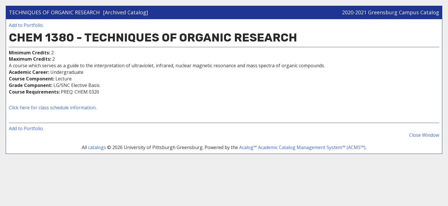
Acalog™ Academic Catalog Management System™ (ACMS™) (302, 147)
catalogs (97, 147)
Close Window (424, 135)
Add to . (26, 25)
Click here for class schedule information (52, 107)
